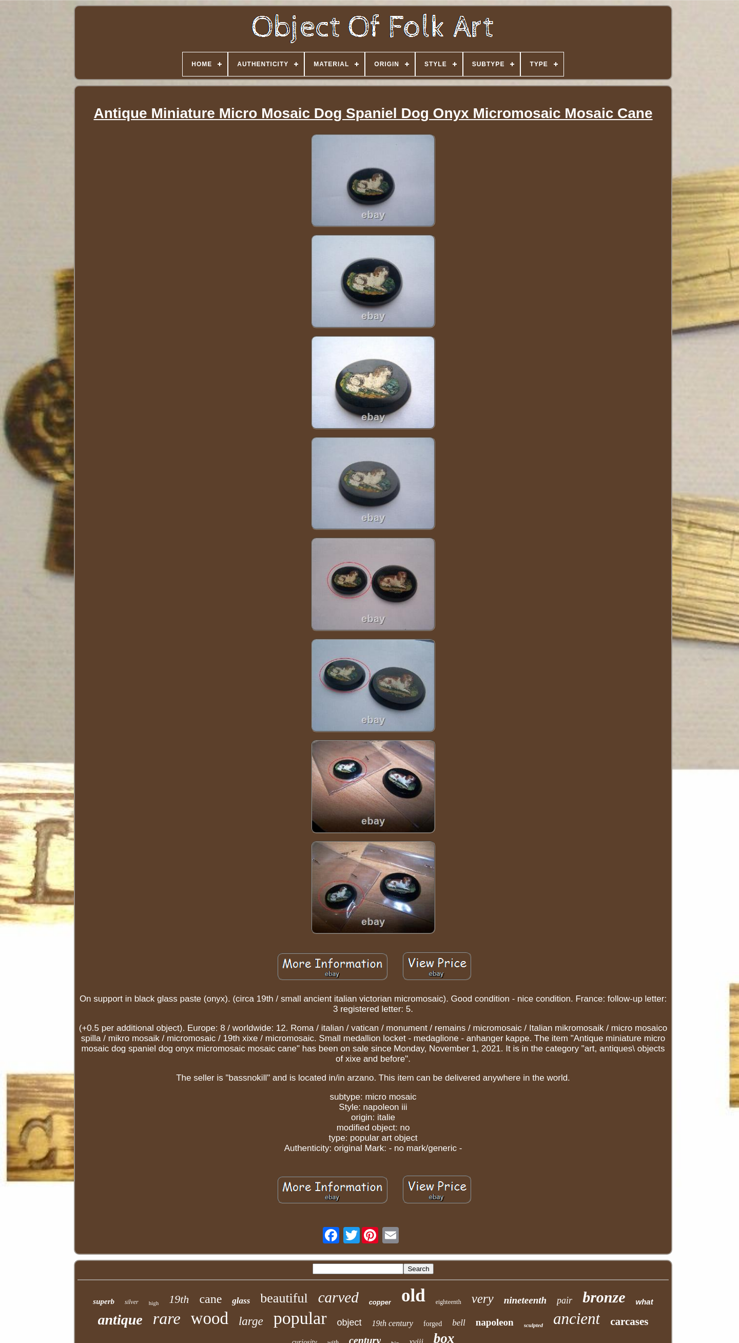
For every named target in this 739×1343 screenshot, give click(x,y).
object (349, 1322)
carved (338, 1297)
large (251, 1321)
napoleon (495, 1322)
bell (458, 1323)
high (154, 1303)
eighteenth (448, 1302)
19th (179, 1299)
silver (132, 1302)
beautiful (283, 1298)
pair (564, 1300)
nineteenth (525, 1300)
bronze (603, 1297)
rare (167, 1318)
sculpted (533, 1325)
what (644, 1301)
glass (241, 1301)
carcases (629, 1321)
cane (210, 1299)
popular (300, 1318)
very (483, 1299)
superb (103, 1301)
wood (209, 1318)
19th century (392, 1323)
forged (432, 1324)
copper (380, 1302)
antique (120, 1320)
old (413, 1296)
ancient (576, 1319)
